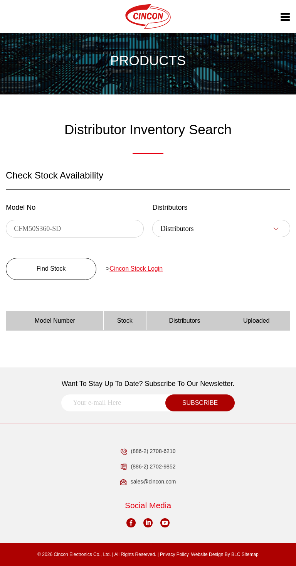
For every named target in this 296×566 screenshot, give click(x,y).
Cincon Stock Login (136, 268)
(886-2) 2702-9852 (148, 466)
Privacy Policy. (175, 554)
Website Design (207, 554)
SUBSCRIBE (200, 402)
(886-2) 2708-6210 (148, 451)
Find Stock (51, 268)
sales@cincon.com (148, 481)
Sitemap (250, 554)
